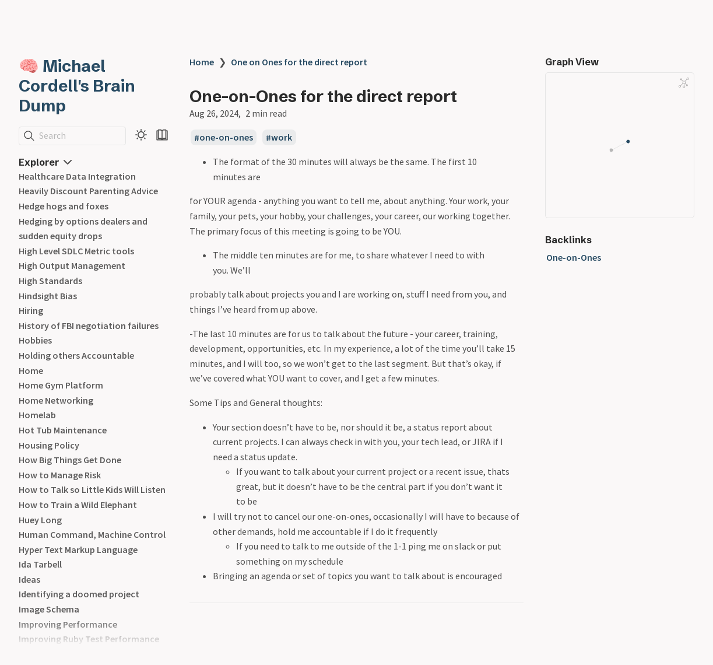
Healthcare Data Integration (77, 176)
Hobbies (35, 340)
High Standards (50, 280)
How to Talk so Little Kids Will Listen (92, 489)
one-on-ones (226, 138)
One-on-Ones (573, 257)
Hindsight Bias (48, 296)
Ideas (29, 579)
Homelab (37, 415)
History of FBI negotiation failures (89, 325)
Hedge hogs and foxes (63, 206)
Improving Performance (68, 624)
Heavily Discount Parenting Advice (88, 191)
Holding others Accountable (76, 355)
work (281, 138)
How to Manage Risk (60, 475)
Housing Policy (49, 445)
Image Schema (49, 609)
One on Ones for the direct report (299, 62)
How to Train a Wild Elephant (78, 504)
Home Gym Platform (61, 385)
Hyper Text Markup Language (78, 549)
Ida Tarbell (40, 564)
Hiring (31, 310)
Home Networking (56, 400)
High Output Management (72, 265)
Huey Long (40, 520)
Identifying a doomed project (79, 594)
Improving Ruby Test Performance (89, 639)
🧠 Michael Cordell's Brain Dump (77, 86)
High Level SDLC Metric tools (76, 251)
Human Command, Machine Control (92, 534)
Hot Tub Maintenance (63, 430)
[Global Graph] (684, 83)
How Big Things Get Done (70, 460)
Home (31, 370)
